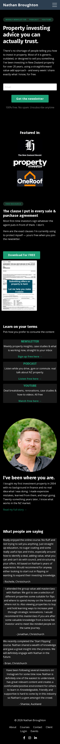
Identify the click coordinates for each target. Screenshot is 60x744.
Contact (37, 727)
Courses (25, 727)
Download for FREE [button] (21, 255)
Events (34, 731)
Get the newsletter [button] (30, 99)
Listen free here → (30, 378)
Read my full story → (15, 509)
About (12, 727)
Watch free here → (30, 401)
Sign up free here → (30, 356)
